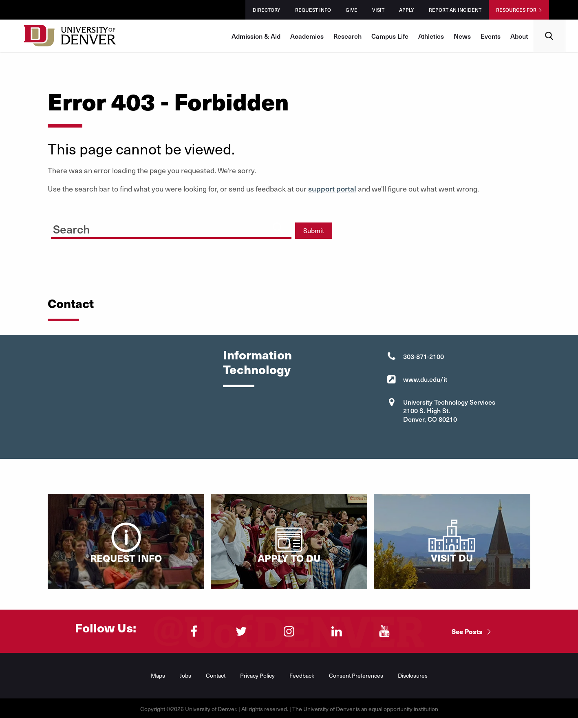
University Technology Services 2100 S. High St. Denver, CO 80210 (449, 410)
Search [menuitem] (549, 22)
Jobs (185, 675)
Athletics (431, 35)
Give (351, 10)
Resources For (516, 10)
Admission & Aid (256, 35)
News (462, 35)
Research (347, 35)
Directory (266, 10)
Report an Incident (455, 10)
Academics (307, 35)
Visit (378, 10)
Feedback (301, 675)
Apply (406, 10)
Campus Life (389, 35)
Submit (313, 230)
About (519, 35)
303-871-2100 (423, 356)
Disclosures (413, 675)
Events (491, 35)
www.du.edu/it (425, 378)
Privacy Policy (257, 675)
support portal (332, 188)
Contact (215, 675)
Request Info (313, 10)
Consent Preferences (356, 675)
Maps (158, 675)
